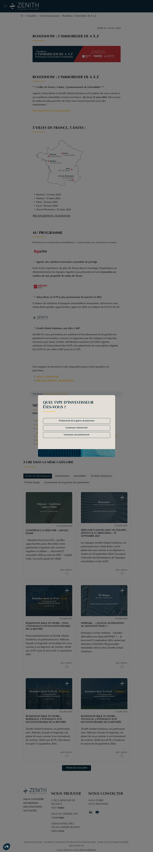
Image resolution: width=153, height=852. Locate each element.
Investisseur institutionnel (76, 428)
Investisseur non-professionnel (76, 435)
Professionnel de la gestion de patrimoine (76, 421)
